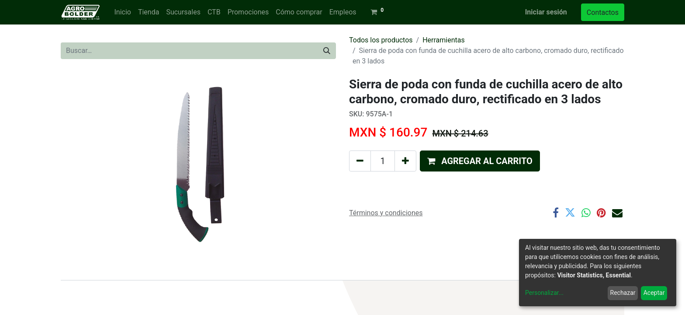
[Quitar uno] (360, 161)
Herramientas (443, 40)
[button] (480, 161)
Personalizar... (544, 292)
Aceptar (654, 292)
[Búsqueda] (327, 50)
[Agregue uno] (405, 161)
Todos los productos (381, 40)
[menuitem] (122, 12)
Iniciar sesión (546, 12)
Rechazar (623, 292)
